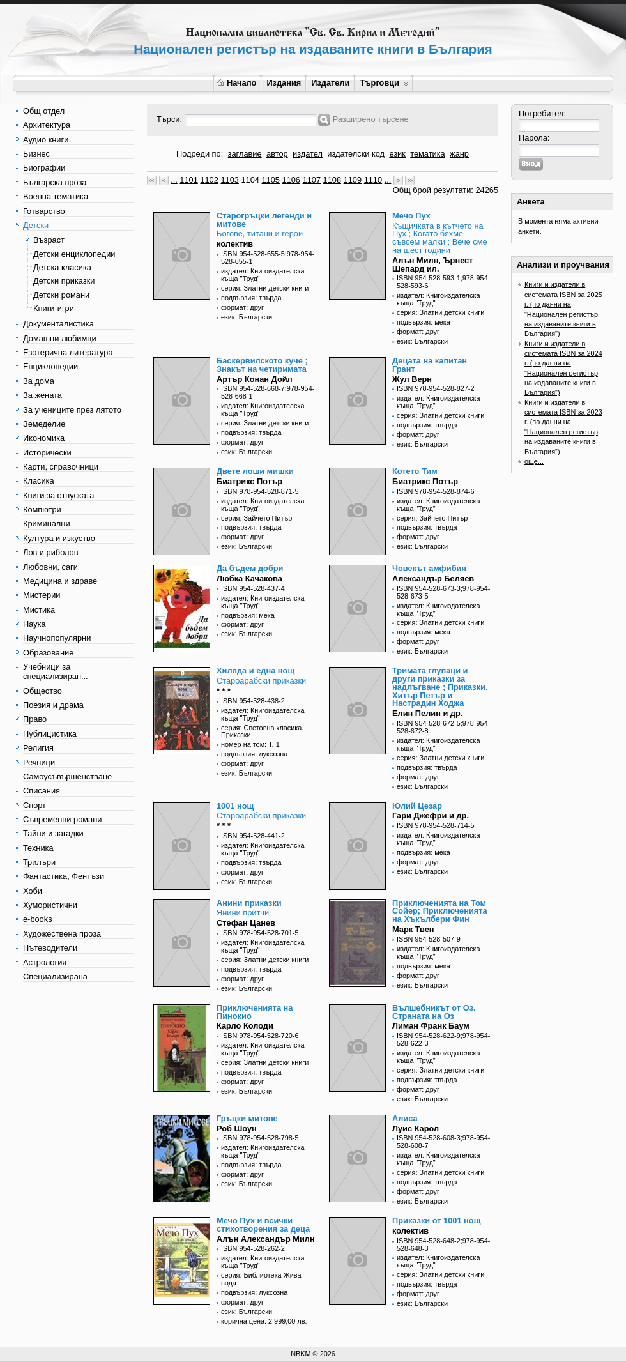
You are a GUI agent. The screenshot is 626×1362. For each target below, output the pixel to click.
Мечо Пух (411, 215)
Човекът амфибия (429, 568)
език (397, 153)
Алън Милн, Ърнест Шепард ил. (432, 264)
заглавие (245, 153)
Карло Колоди (245, 1025)
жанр (459, 153)
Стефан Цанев (246, 923)
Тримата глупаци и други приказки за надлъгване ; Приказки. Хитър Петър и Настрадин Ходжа (440, 687)
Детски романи (61, 295)
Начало (236, 83)
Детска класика (62, 267)
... (174, 180)
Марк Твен (413, 929)
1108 (332, 180)
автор (277, 153)
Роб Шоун (237, 1128)
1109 (353, 180)
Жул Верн (412, 379)
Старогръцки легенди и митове (264, 220)
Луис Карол (415, 1128)
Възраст (49, 240)
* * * (224, 691)
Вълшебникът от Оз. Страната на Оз (434, 1012)
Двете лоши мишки (255, 471)
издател (308, 153)
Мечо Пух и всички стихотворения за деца (263, 1225)
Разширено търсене (371, 119)
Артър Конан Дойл (255, 379)
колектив (235, 244)
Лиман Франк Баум (431, 1025)
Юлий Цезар (417, 806)
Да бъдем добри (250, 568)
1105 (270, 180)
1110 (373, 180)
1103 (229, 180)
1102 (209, 180)
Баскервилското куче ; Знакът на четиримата (262, 365)
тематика (427, 153)
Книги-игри (53, 308)
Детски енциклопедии (74, 254)
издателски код (356, 153)
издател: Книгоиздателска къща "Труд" (262, 274)
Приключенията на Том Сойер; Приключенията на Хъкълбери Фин (439, 911)
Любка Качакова (249, 578)
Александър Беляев (433, 578)
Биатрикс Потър (249, 481)
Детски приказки (64, 281)
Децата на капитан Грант (429, 365)
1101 (188, 180)
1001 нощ (235, 806)
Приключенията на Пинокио (255, 1012)
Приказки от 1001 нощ (436, 1220)
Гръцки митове (247, 1118)
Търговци (384, 83)
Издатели (330, 83)
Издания (283, 83)
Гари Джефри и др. (430, 815)
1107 (312, 180)
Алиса (405, 1118)
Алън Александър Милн (266, 1239)
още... (534, 461)
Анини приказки (249, 903)
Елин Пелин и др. (427, 713)
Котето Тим (415, 471)
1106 (291, 180)
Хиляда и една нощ (255, 670)
